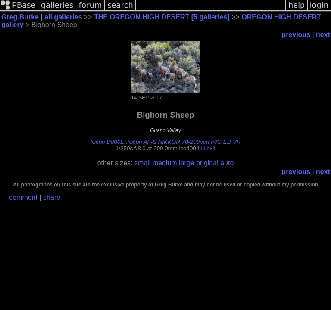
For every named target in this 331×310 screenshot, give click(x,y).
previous (295, 34)
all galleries (63, 17)
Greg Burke (20, 17)
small (142, 163)
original (207, 163)
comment (23, 197)
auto (227, 163)
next (323, 34)
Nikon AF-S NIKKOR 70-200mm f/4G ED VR (183, 142)
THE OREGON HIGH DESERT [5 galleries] (162, 17)
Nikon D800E (107, 142)
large (186, 163)
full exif (206, 148)
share (51, 197)
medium (165, 163)
